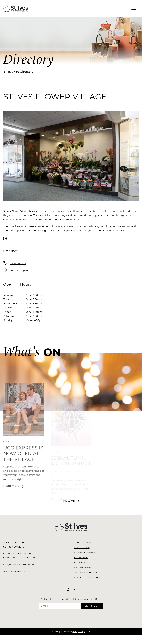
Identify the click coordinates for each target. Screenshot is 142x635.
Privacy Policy (82, 567)
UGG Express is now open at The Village (23, 463)
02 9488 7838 (18, 263)
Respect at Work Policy (88, 577)
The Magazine (82, 542)
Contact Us (80, 562)
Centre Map (81, 557)
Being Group (79, 631)
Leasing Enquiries (85, 552)
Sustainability (82, 547)
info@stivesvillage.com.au (18, 564)
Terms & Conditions (85, 572)
